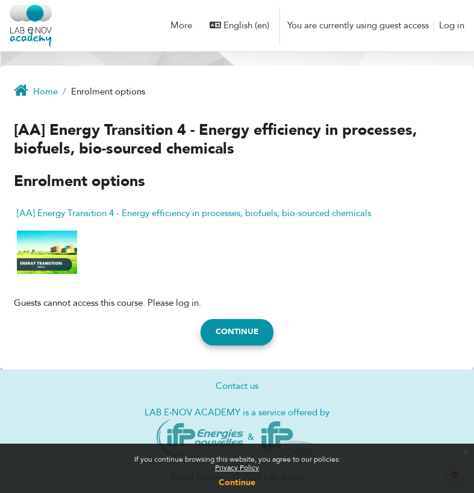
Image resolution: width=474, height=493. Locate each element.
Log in (451, 25)
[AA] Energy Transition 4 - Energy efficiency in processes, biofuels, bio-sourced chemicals (194, 213)
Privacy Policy (237, 468)
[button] (239, 25)
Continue (237, 482)
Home (45, 91)
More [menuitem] (181, 25)
